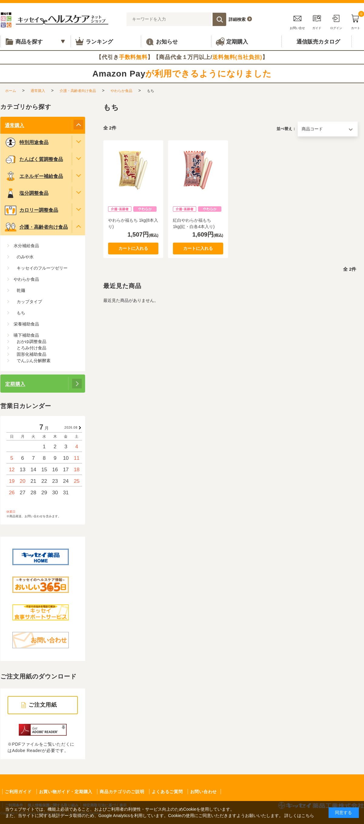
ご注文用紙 (42, 705)
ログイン (336, 21)
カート (355, 21)
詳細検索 (237, 19)
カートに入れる (133, 248)
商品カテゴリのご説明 (122, 791)
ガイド (317, 21)
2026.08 (71, 427)
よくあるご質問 (167, 791)
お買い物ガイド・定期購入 (65, 791)
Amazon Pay (182, 73)
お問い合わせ (203, 791)
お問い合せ (297, 21)
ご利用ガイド (18, 791)
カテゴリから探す (25, 106)
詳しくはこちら (299, 815)
